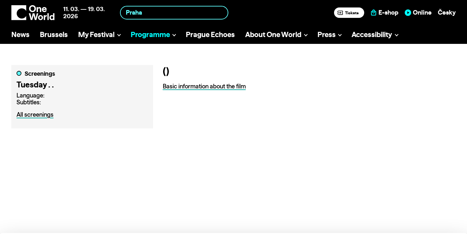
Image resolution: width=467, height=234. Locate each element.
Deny (413, 213)
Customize (413, 199)
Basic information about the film (204, 86)
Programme (150, 34)
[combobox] (174, 12)
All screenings (35, 114)
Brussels (54, 34)
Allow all (413, 186)
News (20, 34)
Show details (100, 225)
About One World (273, 34)
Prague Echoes (210, 34)
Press (326, 34)
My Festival (96, 34)
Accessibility (372, 34)
